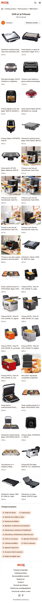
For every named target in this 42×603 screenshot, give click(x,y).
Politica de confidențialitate (20, 588)
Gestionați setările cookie (21, 591)
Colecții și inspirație (21, 570)
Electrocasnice (22, 9)
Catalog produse (10, 9)
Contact (21, 582)
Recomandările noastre (20, 576)
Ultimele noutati (33, 23)
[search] (35, 3)
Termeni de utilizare (20, 585)
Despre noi (21, 579)
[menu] (40, 3)
